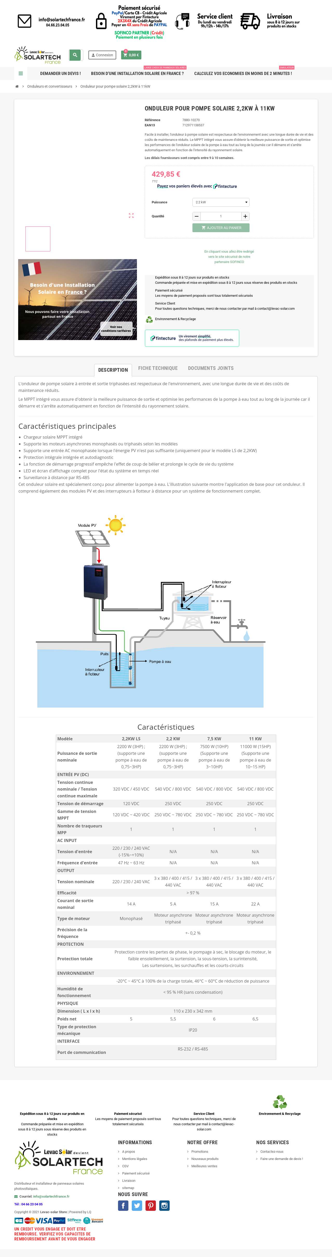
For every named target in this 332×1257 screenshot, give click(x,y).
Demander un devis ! (60, 73)
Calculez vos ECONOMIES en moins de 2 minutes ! (244, 71)
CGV (125, 1166)
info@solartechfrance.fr (51, 1196)
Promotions (199, 1152)
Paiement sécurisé (135, 1173)
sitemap (127, 1188)
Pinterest (151, 1205)
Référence (152, 120)
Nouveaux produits (205, 1159)
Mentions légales (134, 1159)
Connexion (102, 55)
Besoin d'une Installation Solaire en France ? (138, 71)
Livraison (128, 1181)
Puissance (159, 202)
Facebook (123, 1205)
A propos (128, 1152)
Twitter (137, 1205)
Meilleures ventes (204, 1166)
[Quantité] (220, 216)
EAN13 (150, 125)
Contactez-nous (271, 1152)
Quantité (158, 216)
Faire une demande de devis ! (281, 1159)
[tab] (113, 368)
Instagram (164, 1205)
